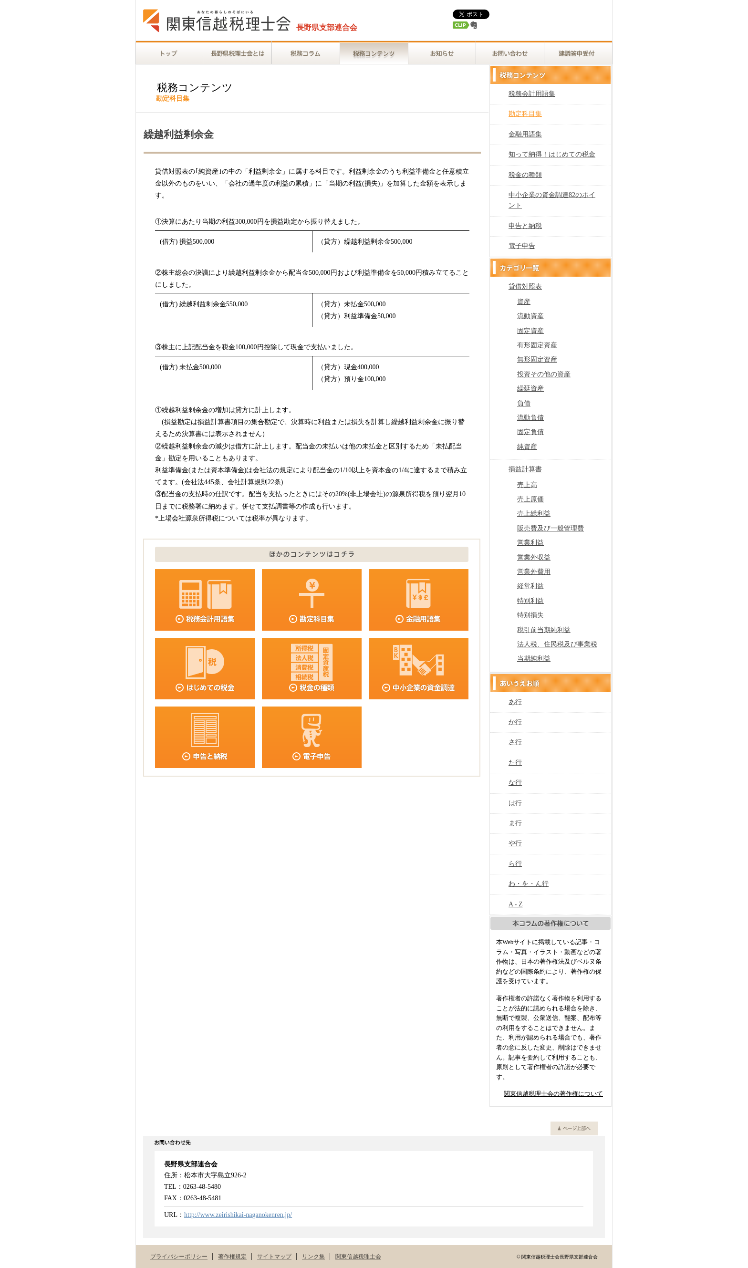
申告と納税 (525, 225)
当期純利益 (534, 658)
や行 (515, 843)
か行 (515, 722)
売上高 (527, 484)
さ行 (515, 742)
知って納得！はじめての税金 (552, 154)
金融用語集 (525, 134)
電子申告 (522, 245)
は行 (515, 803)
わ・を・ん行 (529, 883)
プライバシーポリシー (179, 1256)
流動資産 (530, 316)
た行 (515, 762)
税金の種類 (525, 174)
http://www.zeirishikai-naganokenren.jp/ (238, 1214)
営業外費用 (534, 571)
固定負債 (530, 432)
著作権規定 (232, 1256)
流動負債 (530, 417)
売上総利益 (534, 513)
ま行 (515, 823)
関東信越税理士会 (358, 1256)
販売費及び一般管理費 (550, 528)
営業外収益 (534, 557)
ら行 (515, 863)
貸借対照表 (525, 286)
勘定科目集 (525, 113)
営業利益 (530, 542)
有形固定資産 (537, 345)
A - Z (516, 904)
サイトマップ (274, 1256)
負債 (523, 403)
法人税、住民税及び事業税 (557, 644)
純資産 (527, 446)
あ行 (515, 702)
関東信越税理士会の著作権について (553, 1094)
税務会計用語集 (532, 93)
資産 (523, 301)
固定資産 (530, 330)
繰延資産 (530, 388)
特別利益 (530, 600)
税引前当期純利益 (544, 630)
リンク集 (313, 1256)
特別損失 (530, 615)
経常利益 (530, 586)
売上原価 (530, 499)
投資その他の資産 (544, 374)
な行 (515, 782)
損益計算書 (525, 469)
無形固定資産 (537, 359)
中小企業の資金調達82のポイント (552, 200)
